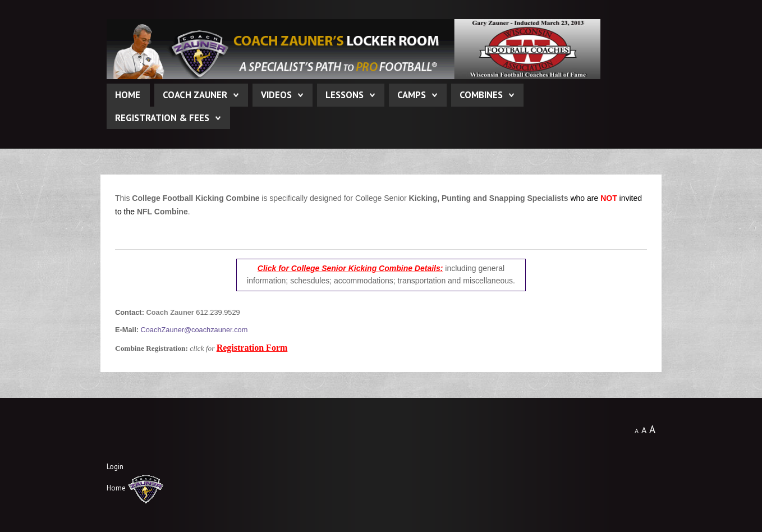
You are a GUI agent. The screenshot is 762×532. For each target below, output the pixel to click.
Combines (481, 95)
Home (127, 95)
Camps (411, 95)
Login (115, 466)
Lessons (344, 95)
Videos (276, 95)
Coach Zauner (195, 95)
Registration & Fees (162, 118)
